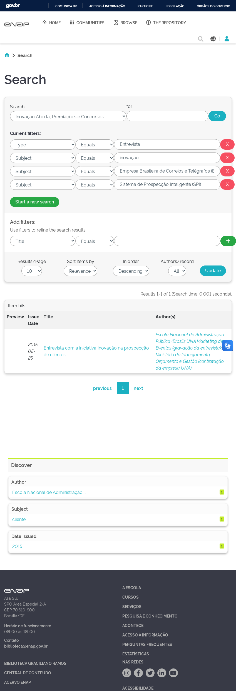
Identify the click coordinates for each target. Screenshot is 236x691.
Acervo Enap (17, 682)
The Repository (166, 22)
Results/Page (32, 261)
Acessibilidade (137, 687)
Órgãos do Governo (213, 6)
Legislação (175, 6)
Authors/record (177, 261)
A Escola (131, 587)
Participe (145, 6)
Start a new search (34, 201)
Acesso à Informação (145, 634)
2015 (17, 546)
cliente (19, 519)
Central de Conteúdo (27, 672)
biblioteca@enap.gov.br (26, 645)
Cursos (130, 596)
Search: (17, 106)
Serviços (131, 606)
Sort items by (80, 261)
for (129, 106)
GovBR (13, 5)
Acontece (132, 625)
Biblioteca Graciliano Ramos (35, 663)
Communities (87, 22)
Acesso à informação (107, 6)
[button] (213, 38)
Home (51, 22)
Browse (125, 22)
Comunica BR (66, 6)
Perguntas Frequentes (147, 644)
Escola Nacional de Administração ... (49, 492)
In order (131, 261)
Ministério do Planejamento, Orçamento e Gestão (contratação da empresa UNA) (190, 361)
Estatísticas (135, 653)
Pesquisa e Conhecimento (150, 615)
